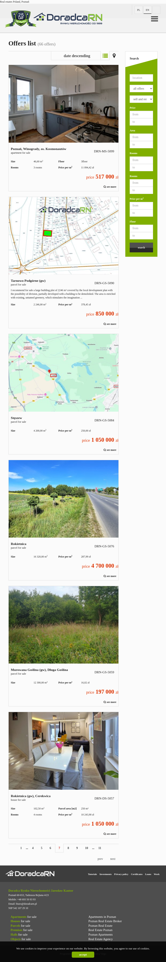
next (112, 858)
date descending (77, 56)
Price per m (137, 198)
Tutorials (92, 874)
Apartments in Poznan (102, 916)
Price (133, 107)
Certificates (136, 874)
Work (157, 874)
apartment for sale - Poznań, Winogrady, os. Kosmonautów (63, 128)
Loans (148, 874)
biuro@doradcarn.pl (26, 903)
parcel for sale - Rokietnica (63, 520)
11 (99, 848)
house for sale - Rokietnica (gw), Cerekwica (63, 775)
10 (86, 848)
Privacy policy (121, 874)
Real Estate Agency (100, 939)
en (147, 9)
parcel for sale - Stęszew (63, 394)
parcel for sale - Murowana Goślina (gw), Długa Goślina (63, 646)
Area (132, 130)
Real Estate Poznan (100, 930)
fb (156, 10)
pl (138, 9)
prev (100, 858)
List (105, 55)
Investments (106, 874)
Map (114, 55)
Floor (133, 221)
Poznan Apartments (100, 934)
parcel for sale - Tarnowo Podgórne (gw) (63, 262)
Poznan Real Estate (100, 925)
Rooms (133, 153)
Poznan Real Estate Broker (105, 921)
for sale (24, 916)
